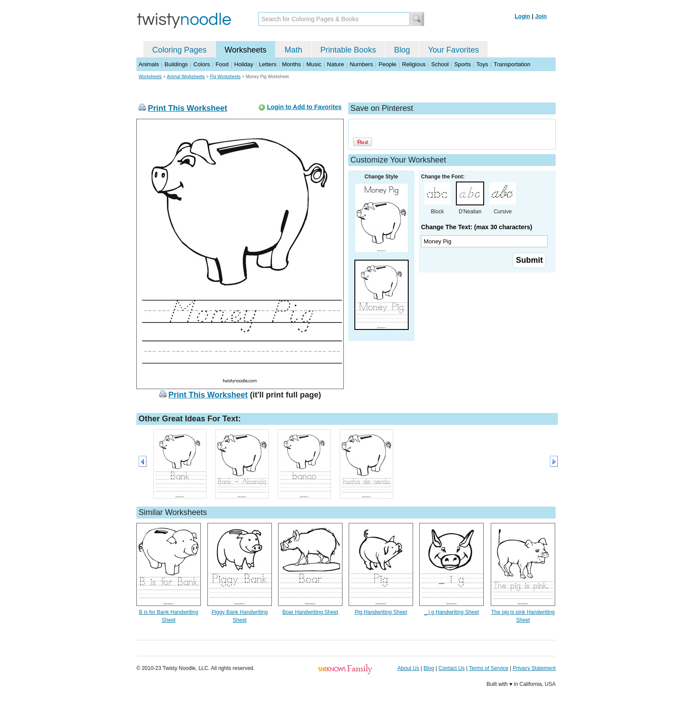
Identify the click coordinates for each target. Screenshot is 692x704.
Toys (482, 64)
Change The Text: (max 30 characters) (476, 227)
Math (293, 49)
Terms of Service (488, 668)
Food (222, 64)
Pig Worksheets (225, 76)
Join (541, 16)
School (440, 64)
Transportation (511, 64)
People (387, 64)
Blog (402, 49)
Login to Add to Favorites (304, 106)
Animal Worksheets (186, 76)
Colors (201, 64)
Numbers (361, 64)
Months (291, 64)
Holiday (243, 64)
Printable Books (348, 49)
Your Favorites (453, 49)
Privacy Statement (534, 668)
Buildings (176, 64)
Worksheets (246, 49)
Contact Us (452, 668)
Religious (413, 64)
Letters (268, 64)
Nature (335, 64)
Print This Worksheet (187, 108)
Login (522, 16)
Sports (462, 64)
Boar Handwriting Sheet (310, 612)
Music (313, 64)
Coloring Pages (179, 49)
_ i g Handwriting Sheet (451, 612)
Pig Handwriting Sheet (381, 612)
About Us (408, 668)
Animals (149, 64)
